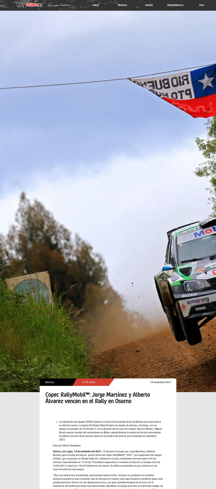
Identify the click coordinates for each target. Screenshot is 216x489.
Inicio (96, 5)
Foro (201, 5)
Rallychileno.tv (175, 5)
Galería (149, 5)
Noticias (122, 5)
